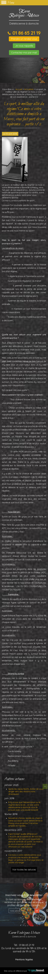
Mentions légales (24, 959)
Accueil (18, 89)
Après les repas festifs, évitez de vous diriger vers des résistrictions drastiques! (26, 791)
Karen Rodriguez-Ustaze (24, 934)
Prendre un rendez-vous (24, 38)
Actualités (29, 89)
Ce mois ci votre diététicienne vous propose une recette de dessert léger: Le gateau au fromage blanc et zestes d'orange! (26, 859)
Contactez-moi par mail (24, 52)
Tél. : (24, 948)
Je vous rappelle (24, 45)
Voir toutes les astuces (24, 869)
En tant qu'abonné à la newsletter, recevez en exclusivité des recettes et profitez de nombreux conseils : (24, 902)
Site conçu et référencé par (24, 970)
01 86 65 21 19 (25, 33)
